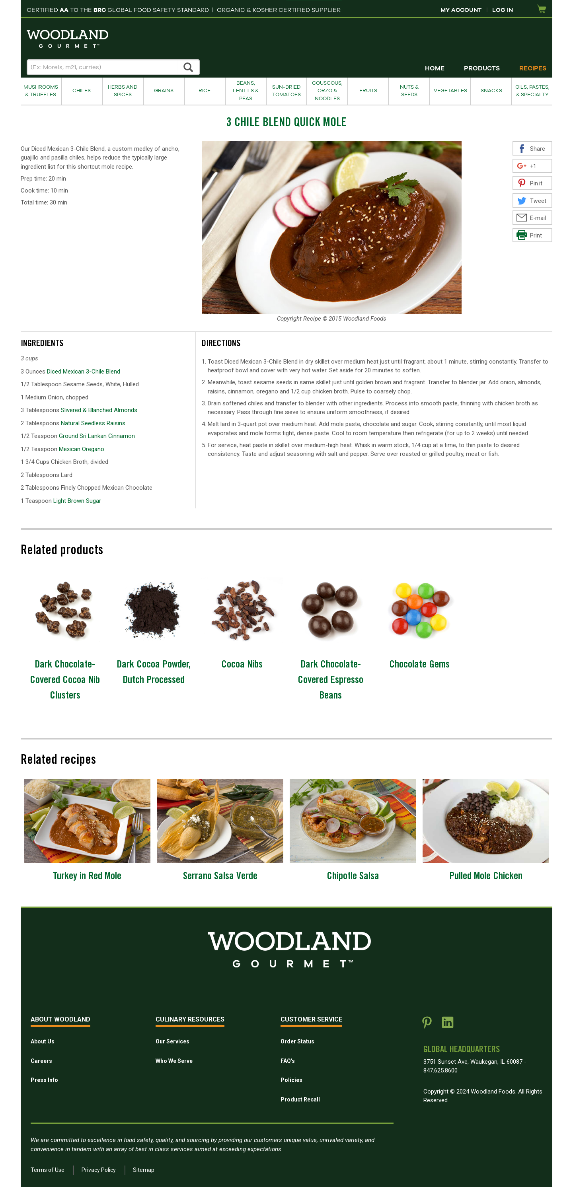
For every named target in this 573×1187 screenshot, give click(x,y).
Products (482, 68)
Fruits (368, 90)
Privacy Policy (99, 1170)
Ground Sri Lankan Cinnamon (97, 436)
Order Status (297, 1041)
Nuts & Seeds (409, 91)
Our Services (172, 1041)
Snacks (491, 90)
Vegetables (450, 90)
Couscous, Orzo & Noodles (327, 91)
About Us (43, 1041)
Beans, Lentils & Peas (246, 91)
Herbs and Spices (122, 91)
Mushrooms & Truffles (40, 91)
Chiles (81, 90)
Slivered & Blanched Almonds (99, 410)
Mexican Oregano (81, 449)
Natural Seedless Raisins (93, 423)
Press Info (44, 1080)
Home (434, 68)
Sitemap (143, 1170)
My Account (460, 10)
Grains (163, 90)
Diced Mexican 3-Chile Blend (83, 371)
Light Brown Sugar (77, 500)
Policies (291, 1080)
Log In (502, 10)
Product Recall (300, 1099)
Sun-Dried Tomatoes (286, 91)
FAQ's (288, 1061)
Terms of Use (47, 1170)
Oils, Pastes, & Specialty (532, 91)
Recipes (532, 68)
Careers (41, 1061)
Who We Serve (174, 1061)
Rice (204, 90)
